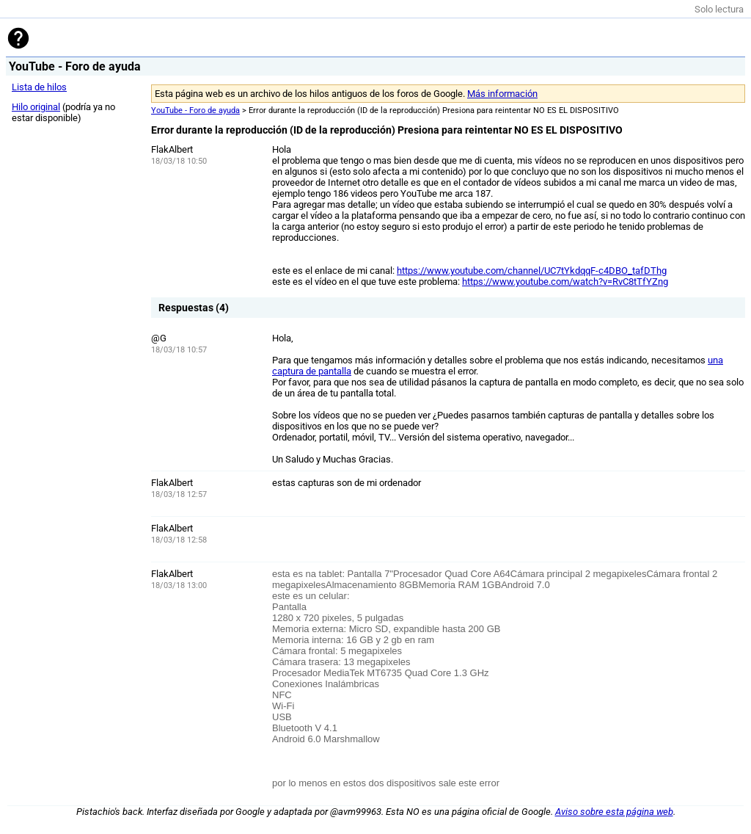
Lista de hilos (39, 87)
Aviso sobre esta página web (614, 811)
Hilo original (36, 106)
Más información (502, 93)
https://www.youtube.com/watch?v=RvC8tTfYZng (565, 281)
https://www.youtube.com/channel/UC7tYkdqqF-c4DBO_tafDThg (532, 270)
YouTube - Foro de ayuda (195, 110)
